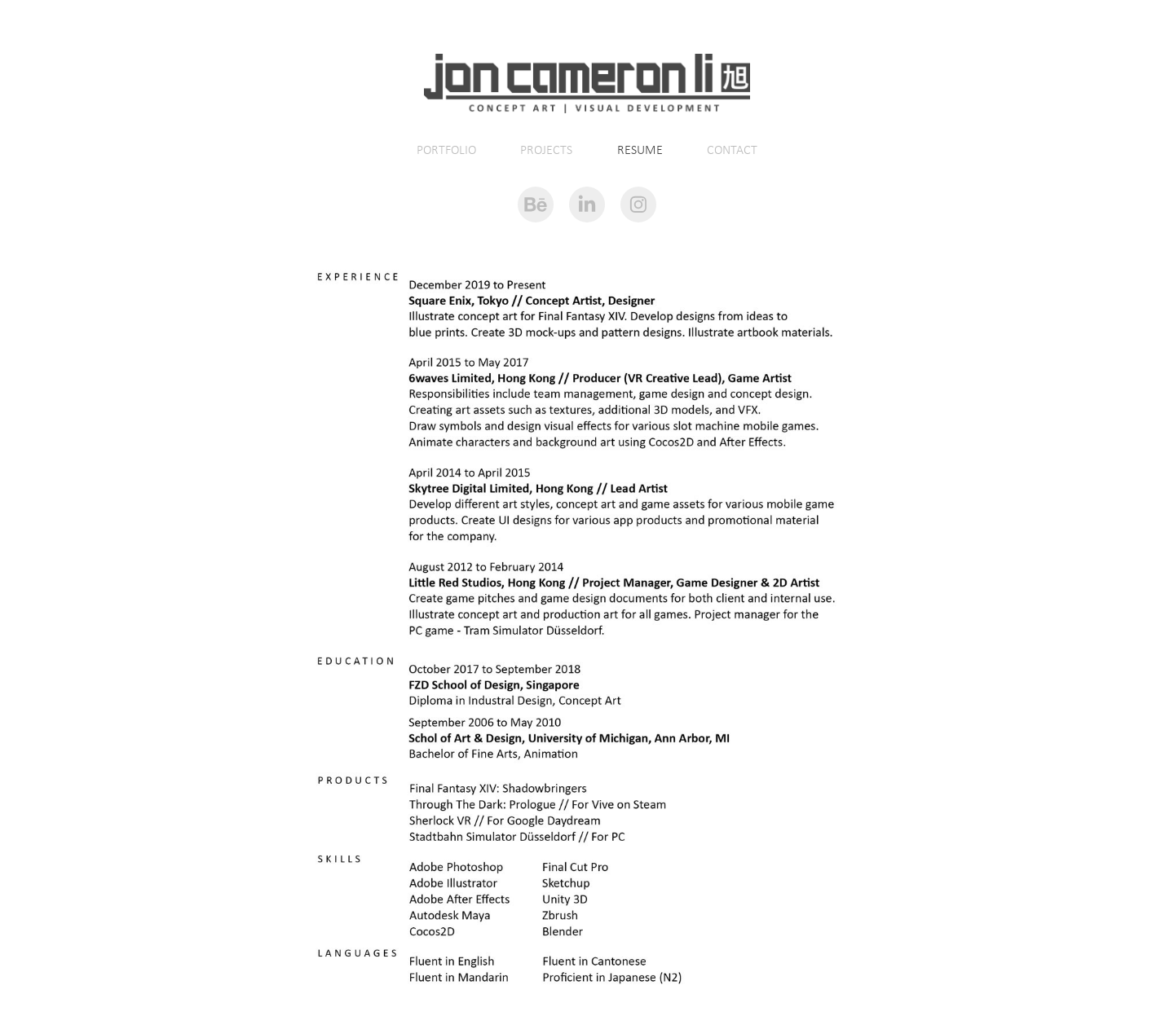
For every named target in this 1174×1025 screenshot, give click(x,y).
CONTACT (732, 149)
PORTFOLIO (446, 149)
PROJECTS (546, 149)
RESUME (640, 149)
